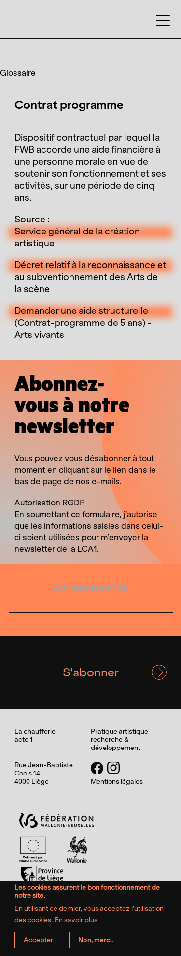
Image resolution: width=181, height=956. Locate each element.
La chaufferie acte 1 (90, 31)
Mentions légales (117, 782)
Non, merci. (95, 944)
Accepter (38, 944)
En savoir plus (76, 925)
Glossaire (18, 73)
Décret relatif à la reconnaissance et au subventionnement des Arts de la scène (90, 277)
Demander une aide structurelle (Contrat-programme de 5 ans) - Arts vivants (83, 322)
